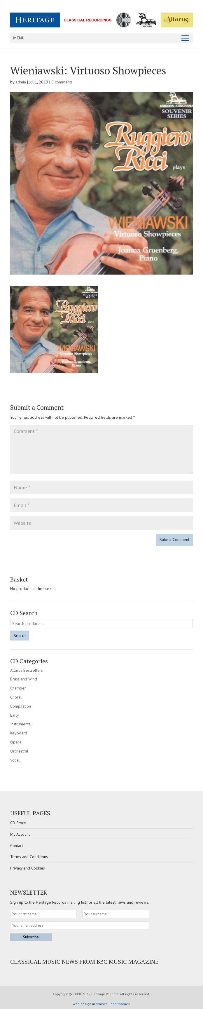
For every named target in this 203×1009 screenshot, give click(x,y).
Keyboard (18, 733)
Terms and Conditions (29, 856)
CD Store (18, 822)
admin (20, 82)
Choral (16, 697)
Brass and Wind (23, 679)
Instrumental (21, 724)
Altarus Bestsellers (26, 670)
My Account (20, 834)
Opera (15, 742)
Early (14, 715)
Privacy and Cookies (27, 868)
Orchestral (19, 751)
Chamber (18, 688)
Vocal (15, 760)
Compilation (20, 706)
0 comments (62, 82)
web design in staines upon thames (101, 1004)
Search (20, 635)
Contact (16, 845)
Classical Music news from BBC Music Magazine (84, 962)
